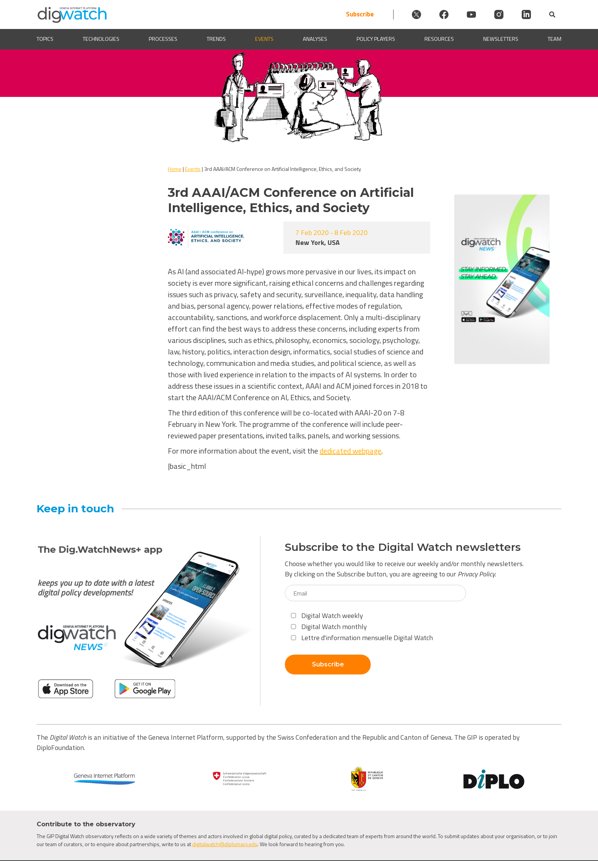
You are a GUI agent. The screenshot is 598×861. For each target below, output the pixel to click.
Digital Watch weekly (327, 615)
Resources (439, 39)
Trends (216, 39)
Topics (45, 39)
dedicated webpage (350, 451)
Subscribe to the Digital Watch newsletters (403, 547)
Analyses (315, 39)
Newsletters (500, 39)
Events (264, 39)
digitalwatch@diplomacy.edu (224, 844)
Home (175, 169)
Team (554, 39)
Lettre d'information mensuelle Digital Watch (362, 637)
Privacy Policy (476, 574)
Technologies (101, 39)
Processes (163, 39)
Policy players (376, 39)
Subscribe (360, 14)
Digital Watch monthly (329, 626)
